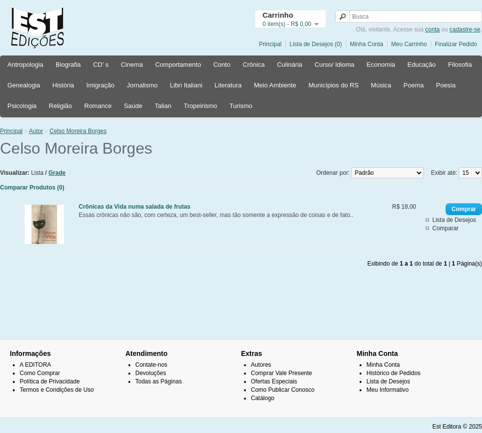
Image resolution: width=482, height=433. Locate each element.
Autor (36, 131)
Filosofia (460, 64)
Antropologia (25, 64)
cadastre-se (465, 29)
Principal (270, 44)
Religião (60, 105)
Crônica (253, 64)
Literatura (227, 85)
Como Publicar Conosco (282, 389)
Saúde (133, 105)
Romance (98, 105)
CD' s (100, 64)
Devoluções (150, 373)
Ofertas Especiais (274, 381)
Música (381, 85)
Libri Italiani (186, 85)
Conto (222, 64)
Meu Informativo (387, 389)
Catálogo (262, 398)
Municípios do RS (333, 85)
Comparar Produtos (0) (32, 187)
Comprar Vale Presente (281, 373)
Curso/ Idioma (335, 64)
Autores (261, 364)
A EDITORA (35, 364)
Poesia (445, 85)
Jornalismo (142, 85)
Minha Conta (366, 44)
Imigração (101, 85)
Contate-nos (151, 364)
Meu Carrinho (409, 44)
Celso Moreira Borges (78, 131)
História (63, 85)
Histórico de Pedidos (393, 373)
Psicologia (21, 105)
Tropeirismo (200, 105)
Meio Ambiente (275, 85)
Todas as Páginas (158, 381)
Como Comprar (40, 373)
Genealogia (23, 85)
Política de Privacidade (50, 381)
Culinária (289, 64)
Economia (380, 64)
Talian (162, 105)
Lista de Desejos (454, 219)
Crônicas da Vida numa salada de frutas (134, 206)
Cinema (132, 64)
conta (432, 29)
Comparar (445, 228)
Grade (57, 172)
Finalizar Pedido (456, 44)
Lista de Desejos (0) (315, 44)
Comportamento (178, 64)
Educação (421, 64)
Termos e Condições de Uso (57, 389)
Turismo (241, 105)
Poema (413, 85)
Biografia (68, 64)
